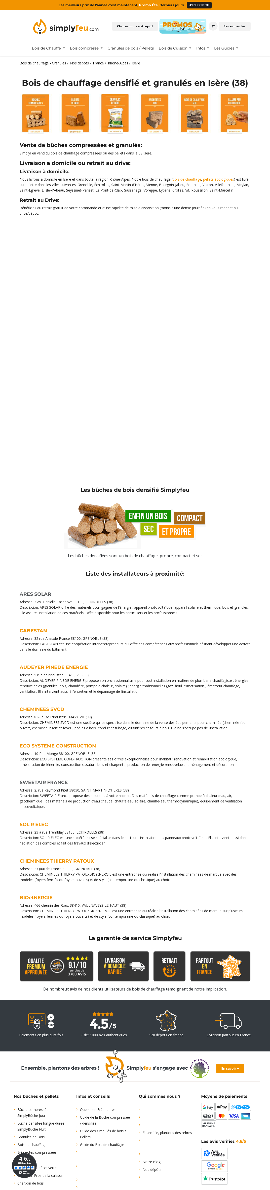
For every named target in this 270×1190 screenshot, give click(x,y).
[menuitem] (48, 48)
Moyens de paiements (224, 1096)
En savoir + (230, 1068)
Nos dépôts (152, 1169)
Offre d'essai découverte (37, 1167)
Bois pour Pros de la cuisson (40, 1175)
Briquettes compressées (37, 1152)
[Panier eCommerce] (213, 26)
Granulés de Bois (31, 1137)
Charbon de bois (30, 1183)
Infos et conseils (93, 1096)
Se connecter (235, 26)
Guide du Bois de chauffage (102, 1144)
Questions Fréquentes (98, 1109)
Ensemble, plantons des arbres (167, 1132)
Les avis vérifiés (223, 1141)
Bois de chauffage (31, 1144)
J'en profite (199, 5)
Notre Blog (151, 1161)
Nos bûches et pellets (36, 1096)
